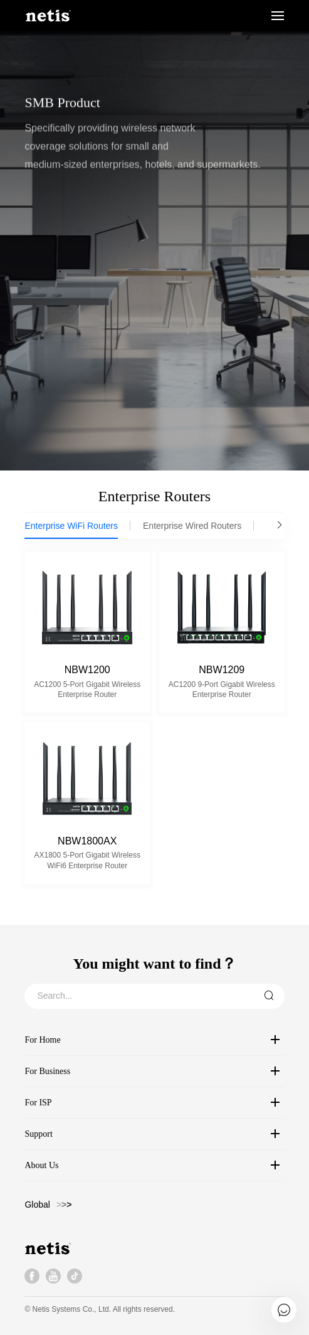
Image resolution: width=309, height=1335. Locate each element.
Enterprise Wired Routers (192, 526)
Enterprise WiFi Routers (71, 526)
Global (37, 1204)
